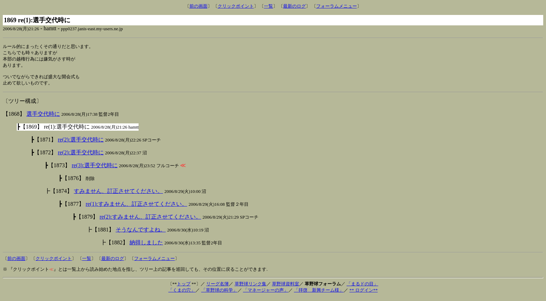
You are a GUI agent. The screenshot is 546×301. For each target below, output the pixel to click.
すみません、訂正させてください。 (118, 194)
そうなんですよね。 (141, 233)
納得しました (146, 246)
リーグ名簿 (217, 287)
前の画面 (198, 6)
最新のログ (294, 6)
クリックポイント (236, 6)
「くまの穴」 (181, 293)
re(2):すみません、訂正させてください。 (150, 220)
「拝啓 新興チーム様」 (319, 293)
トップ (183, 287)
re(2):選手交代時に (81, 143)
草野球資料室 (285, 287)
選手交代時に (43, 117)
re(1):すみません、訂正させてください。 (136, 207)
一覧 (268, 6)
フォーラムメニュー (336, 6)
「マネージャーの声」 (265, 293)
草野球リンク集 (250, 287)
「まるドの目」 (362, 287)
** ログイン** (363, 293)
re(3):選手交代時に (95, 168)
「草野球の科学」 (219, 293)
